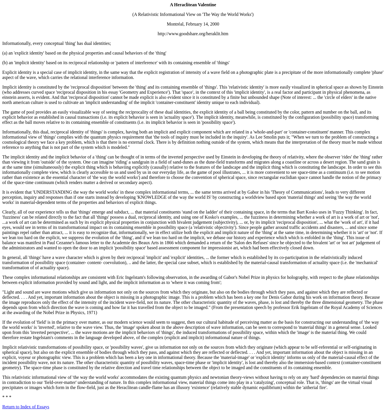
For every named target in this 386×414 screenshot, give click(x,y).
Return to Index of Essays (25, 406)
